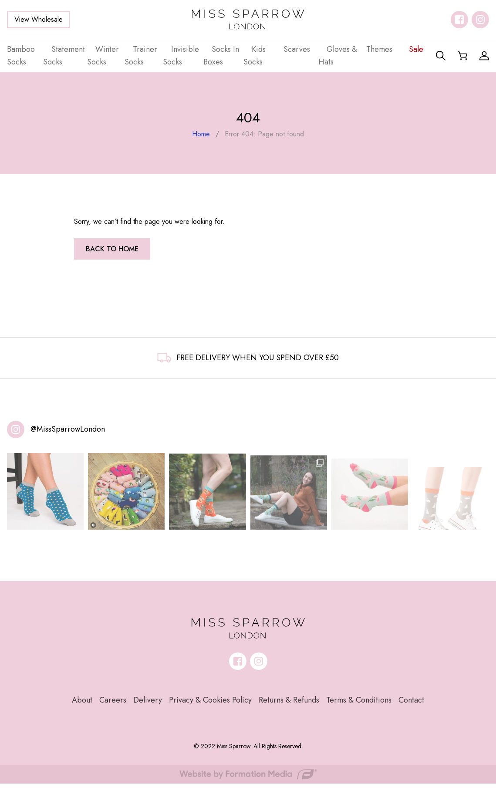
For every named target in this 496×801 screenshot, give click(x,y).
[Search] (441, 56)
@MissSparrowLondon (67, 429)
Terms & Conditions (358, 700)
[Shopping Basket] (462, 56)
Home (201, 134)
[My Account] (484, 56)
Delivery (147, 700)
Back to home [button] (112, 249)
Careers (112, 700)
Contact (411, 700)
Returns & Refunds (289, 700)
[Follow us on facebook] (459, 19)
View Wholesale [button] (38, 19)
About (82, 700)
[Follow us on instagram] (480, 19)
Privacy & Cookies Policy (210, 700)
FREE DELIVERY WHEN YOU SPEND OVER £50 (248, 357)
